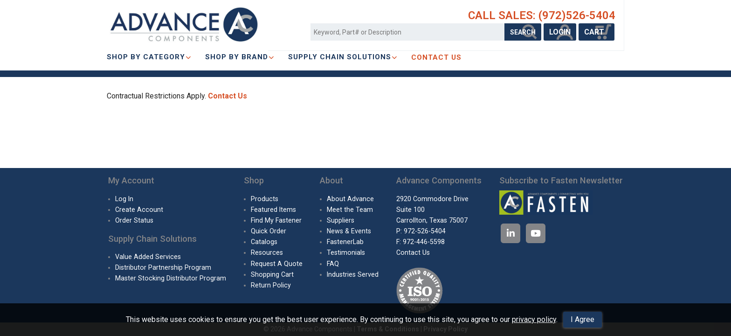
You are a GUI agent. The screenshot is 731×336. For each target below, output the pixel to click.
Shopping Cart (272, 274)
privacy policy (534, 319)
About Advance (350, 199)
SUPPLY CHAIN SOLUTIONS (342, 57)
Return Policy (271, 285)
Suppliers (340, 220)
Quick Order (268, 231)
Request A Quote (277, 263)
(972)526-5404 (576, 15)
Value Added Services (148, 256)
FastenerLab (345, 241)
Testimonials (346, 252)
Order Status (134, 220)
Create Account (139, 209)
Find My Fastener (276, 220)
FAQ (333, 263)
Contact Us (227, 95)
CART (596, 32)
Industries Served (353, 274)
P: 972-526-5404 (421, 231)
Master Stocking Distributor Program (170, 278)
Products (264, 199)
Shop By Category (149, 57)
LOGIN (560, 32)
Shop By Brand (239, 57)
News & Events (349, 231)
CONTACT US (436, 57)
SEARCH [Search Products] (523, 32)
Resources (267, 252)
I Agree (582, 319)
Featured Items (273, 209)
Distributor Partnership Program (163, 267)
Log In (124, 199)
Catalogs (264, 241)
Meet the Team (350, 209)
